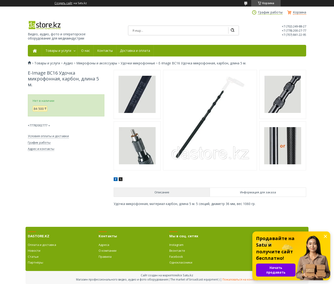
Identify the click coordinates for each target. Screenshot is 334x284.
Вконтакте (177, 250)
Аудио (68, 63)
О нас (85, 51)
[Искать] (232, 30)
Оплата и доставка (42, 245)
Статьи (33, 256)
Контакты (105, 51)
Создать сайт (63, 3)
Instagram (176, 245)
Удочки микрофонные (138, 63)
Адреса (104, 245)
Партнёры (35, 262)
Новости (34, 250)
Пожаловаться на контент (240, 279)
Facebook (176, 256)
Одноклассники (180, 262)
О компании (107, 250)
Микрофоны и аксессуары (96, 63)
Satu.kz (188, 275)
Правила (105, 256)
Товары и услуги (58, 51)
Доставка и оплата (135, 51)
